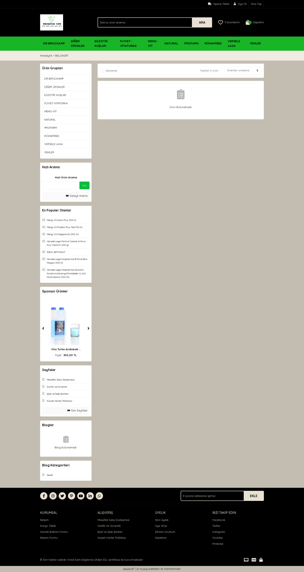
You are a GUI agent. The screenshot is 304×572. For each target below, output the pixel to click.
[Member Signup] (240, 4)
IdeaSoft (129, 569)
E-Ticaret (142, 569)
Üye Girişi (161, 525)
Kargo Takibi (48, 525)
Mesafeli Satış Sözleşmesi (113, 520)
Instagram (218, 531)
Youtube (217, 537)
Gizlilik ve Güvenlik (109, 525)
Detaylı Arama (76, 195)
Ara (84, 185)
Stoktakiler (112, 70)
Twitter (216, 525)
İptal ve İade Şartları (110, 531)
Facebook (218, 520)
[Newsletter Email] (222, 496)
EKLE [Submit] (253, 496)
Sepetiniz (160, 537)
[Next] (88, 328)
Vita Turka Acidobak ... (66, 349)
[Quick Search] (59, 185)
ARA (202, 22)
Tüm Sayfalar (77, 410)
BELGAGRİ (61, 55)
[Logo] (51, 22)
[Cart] (255, 22)
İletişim (44, 520)
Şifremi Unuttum (165, 531)
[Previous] (43, 328)
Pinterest (217, 543)
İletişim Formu (49, 537)
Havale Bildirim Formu (54, 531)
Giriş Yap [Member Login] (256, 3)
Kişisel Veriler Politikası (112, 537)
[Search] (155, 22)
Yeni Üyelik (162, 520)
